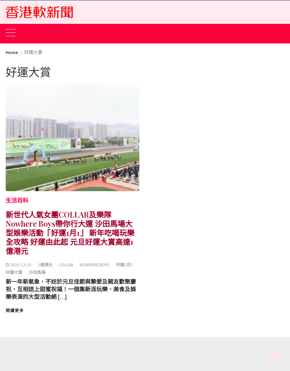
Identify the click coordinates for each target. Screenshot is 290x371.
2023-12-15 (20, 264)
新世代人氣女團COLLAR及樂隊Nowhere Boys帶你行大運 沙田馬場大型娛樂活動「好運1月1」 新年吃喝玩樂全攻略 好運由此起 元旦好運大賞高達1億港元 (70, 232)
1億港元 (45, 264)
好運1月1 (124, 264)
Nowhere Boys (95, 264)
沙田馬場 (37, 272)
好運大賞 (14, 272)
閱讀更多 (15, 310)
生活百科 (17, 200)
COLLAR (66, 264)
